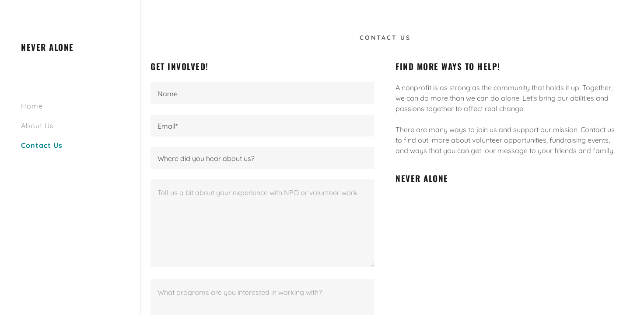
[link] (47, 48)
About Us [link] (37, 125)
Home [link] (32, 106)
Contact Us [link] (42, 145)
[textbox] (262, 93)
